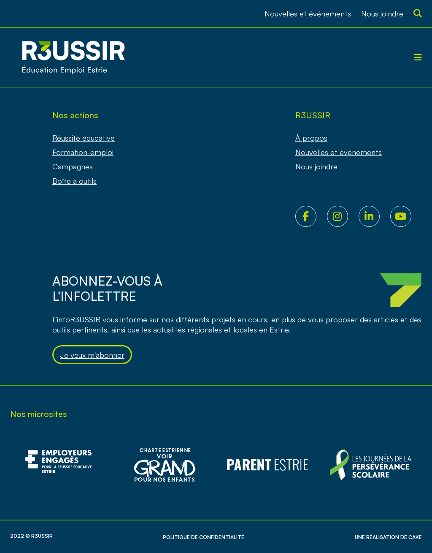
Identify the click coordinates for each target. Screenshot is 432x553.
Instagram (343, 216)
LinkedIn (374, 216)
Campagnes (72, 166)
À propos (311, 137)
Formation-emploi (82, 152)
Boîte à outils (74, 180)
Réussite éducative (83, 137)
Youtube (406, 216)
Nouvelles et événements (308, 13)
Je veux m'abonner (92, 355)
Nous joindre (382, 13)
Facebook (311, 216)
